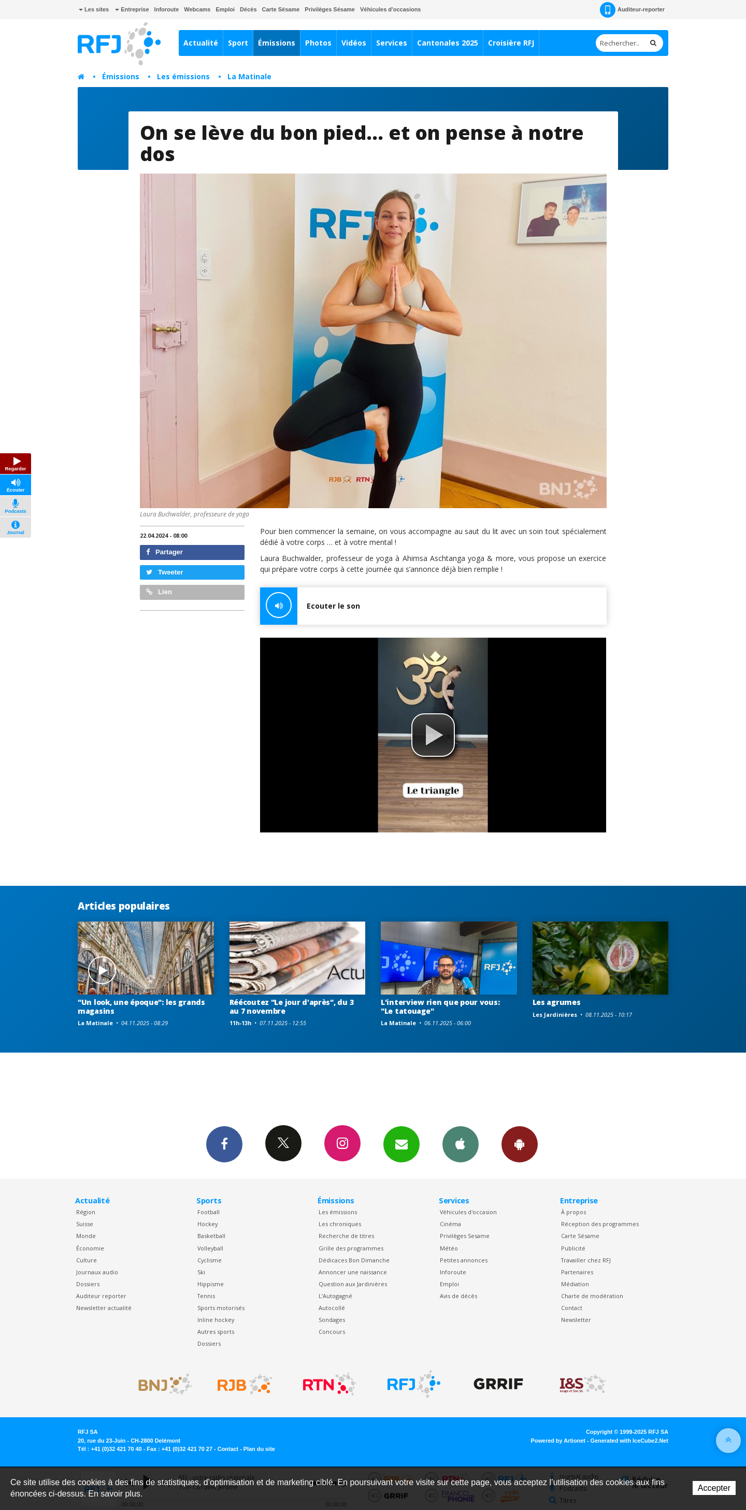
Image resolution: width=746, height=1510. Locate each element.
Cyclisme (209, 1260)
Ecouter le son (310, 606)
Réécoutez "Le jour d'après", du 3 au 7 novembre (291, 1006)
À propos (573, 1212)
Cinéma (450, 1223)
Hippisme (210, 1284)
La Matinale (249, 76)
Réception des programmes (600, 1223)
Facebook (224, 1143)
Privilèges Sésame (330, 9)
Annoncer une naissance (353, 1272)
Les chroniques (340, 1223)
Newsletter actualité (104, 1307)
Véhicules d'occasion (468, 1212)
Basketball (211, 1235)
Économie (90, 1248)
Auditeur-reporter (632, 10)
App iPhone (460, 1143)
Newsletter (576, 1319)
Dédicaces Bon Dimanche (354, 1260)
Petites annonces (463, 1260)
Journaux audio (97, 1272)
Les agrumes (557, 1002)
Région (85, 1212)
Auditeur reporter (101, 1295)
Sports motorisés (221, 1307)
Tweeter (164, 572)
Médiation (575, 1284)
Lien (159, 592)
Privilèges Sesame (465, 1235)
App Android (519, 1143)
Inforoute (166, 9)
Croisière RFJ (511, 43)
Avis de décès (458, 1295)
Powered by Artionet (558, 1440)
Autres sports (215, 1331)
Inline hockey (215, 1319)
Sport (238, 43)
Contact (571, 1307)
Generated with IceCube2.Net (629, 1440)
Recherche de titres (346, 1235)
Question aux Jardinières (353, 1284)
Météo (449, 1248)
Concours (332, 1331)
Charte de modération (592, 1295)
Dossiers (87, 1284)
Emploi (225, 9)
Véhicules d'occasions (390, 9)
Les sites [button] (94, 9)
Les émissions (183, 76)
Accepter (714, 1488)
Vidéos (353, 43)
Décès (248, 9)
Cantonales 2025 (447, 43)
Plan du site (259, 1449)
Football (208, 1212)
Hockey (207, 1223)
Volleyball (210, 1248)
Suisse (84, 1223)
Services (391, 43)
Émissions (276, 43)
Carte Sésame (281, 9)
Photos (318, 43)
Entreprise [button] (132, 9)
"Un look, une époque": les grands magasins (141, 1006)
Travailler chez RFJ (586, 1260)
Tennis (206, 1295)
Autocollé (332, 1307)
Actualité (200, 43)
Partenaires (577, 1272)
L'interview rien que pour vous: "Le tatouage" (440, 1006)
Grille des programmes (351, 1248)
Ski (201, 1272)
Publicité (573, 1248)
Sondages (332, 1319)
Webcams (197, 9)
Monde (86, 1235)
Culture (86, 1260)
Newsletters (401, 1143)
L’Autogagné (335, 1295)
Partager (164, 552)
